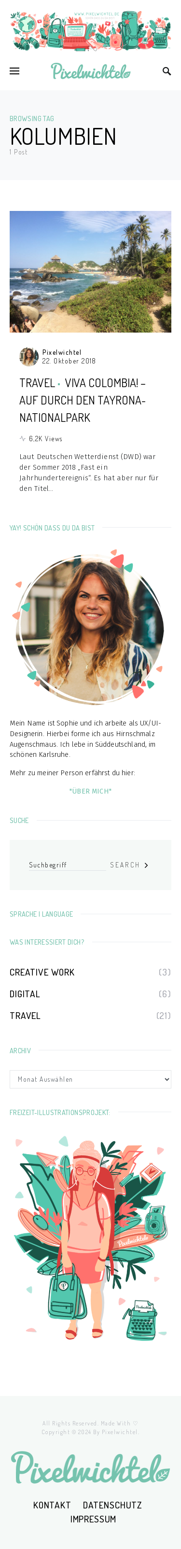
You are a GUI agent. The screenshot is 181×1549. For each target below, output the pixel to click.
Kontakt (52, 1505)
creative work (42, 972)
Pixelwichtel (62, 352)
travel (37, 382)
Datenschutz (112, 1505)
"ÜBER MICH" (90, 791)
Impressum (93, 1519)
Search (125, 865)
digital (25, 994)
